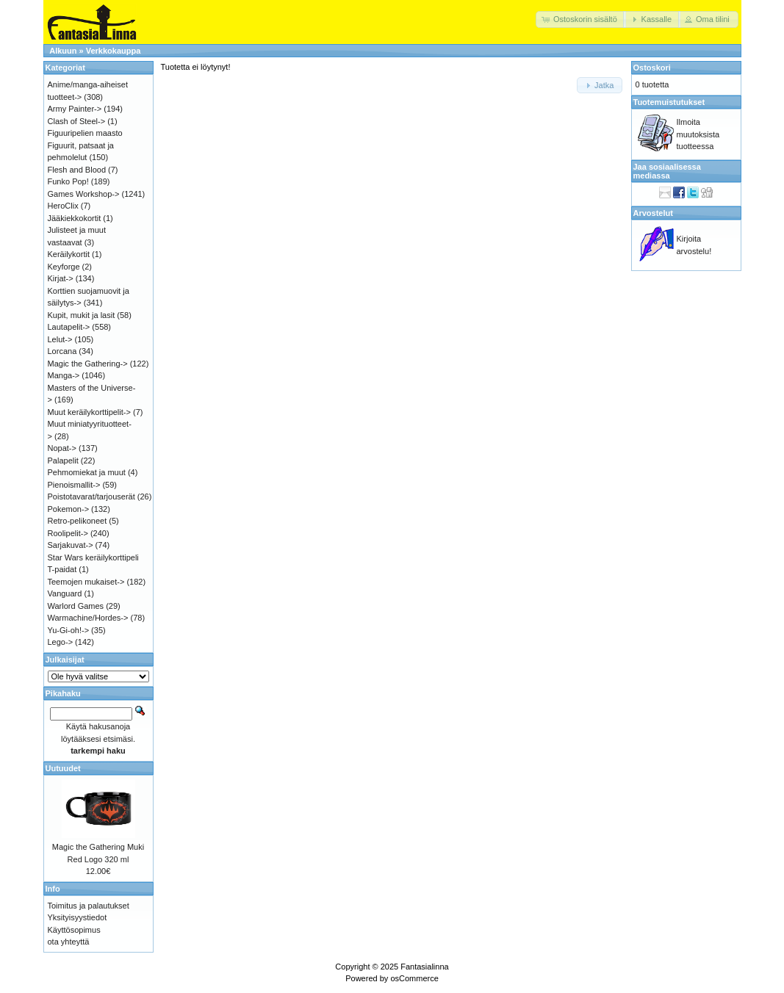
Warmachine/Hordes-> (88, 617)
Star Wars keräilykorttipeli (93, 557)
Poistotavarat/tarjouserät (91, 496)
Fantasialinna (424, 966)
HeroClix (63, 205)
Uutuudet (63, 768)
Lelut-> (60, 339)
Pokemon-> (69, 509)
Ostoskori (652, 67)
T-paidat (62, 569)
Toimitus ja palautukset (88, 905)
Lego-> (60, 642)
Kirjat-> (60, 278)
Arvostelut (653, 213)
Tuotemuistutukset (669, 102)
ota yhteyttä (69, 941)
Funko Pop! (68, 181)
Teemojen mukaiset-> (86, 581)
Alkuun (62, 50)
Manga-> (64, 375)
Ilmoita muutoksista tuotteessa (698, 134)
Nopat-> (62, 448)
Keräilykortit (69, 254)
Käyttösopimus (74, 929)
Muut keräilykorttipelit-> (89, 412)
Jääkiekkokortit (74, 218)
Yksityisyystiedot (77, 917)
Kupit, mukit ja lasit (81, 315)
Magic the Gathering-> (88, 363)
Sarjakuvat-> (70, 545)
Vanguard (65, 593)
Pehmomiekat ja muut (87, 472)
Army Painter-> (75, 108)
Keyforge (64, 266)
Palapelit (63, 460)
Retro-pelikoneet (77, 520)
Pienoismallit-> (74, 484)
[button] (581, 19)
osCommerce (414, 978)
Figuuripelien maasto (85, 133)
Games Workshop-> (84, 193)
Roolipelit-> (68, 533)
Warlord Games (76, 606)
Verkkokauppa (113, 50)
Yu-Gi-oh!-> (69, 630)
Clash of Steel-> (77, 121)
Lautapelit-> (69, 326)
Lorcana (62, 351)
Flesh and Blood (77, 169)
